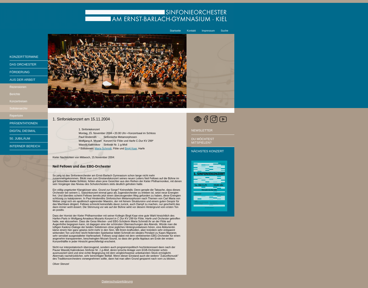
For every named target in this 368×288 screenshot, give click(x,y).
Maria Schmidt (103, 148)
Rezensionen (18, 87)
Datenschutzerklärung (117, 281)
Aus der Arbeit (22, 80)
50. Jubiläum (20, 138)
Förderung (20, 72)
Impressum (208, 30)
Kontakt (191, 30)
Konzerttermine (24, 57)
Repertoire (16, 115)
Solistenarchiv (18, 108)
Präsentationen (24, 123)
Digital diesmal (23, 131)
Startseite (175, 30)
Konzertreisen (18, 101)
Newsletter (202, 130)
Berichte (15, 94)
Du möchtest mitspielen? (202, 140)
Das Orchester (23, 64)
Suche (224, 30)
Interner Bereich (25, 146)
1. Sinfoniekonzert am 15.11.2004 (81, 119)
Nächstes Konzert (207, 151)
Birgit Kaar (131, 148)
